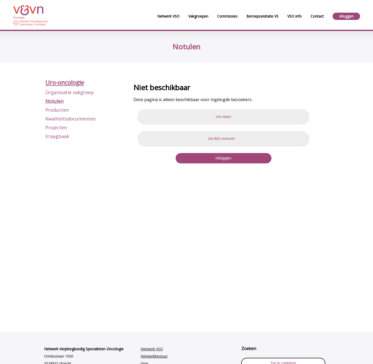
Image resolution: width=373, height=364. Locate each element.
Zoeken (248, 348)
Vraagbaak (57, 136)
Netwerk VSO (152, 348)
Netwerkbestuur (154, 356)
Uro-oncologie (64, 82)
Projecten (56, 127)
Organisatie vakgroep (69, 92)
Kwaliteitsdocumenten (70, 119)
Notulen (54, 101)
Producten (57, 110)
